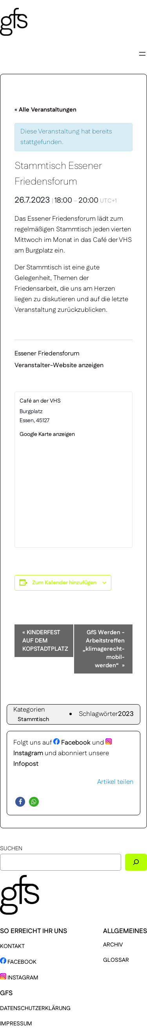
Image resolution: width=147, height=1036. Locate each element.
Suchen (11, 849)
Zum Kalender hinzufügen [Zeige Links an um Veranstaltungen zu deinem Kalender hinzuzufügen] (64, 583)
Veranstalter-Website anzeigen (59, 365)
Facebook (72, 742)
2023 (126, 714)
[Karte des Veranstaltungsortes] (73, 492)
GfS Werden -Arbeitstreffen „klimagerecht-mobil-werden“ (104, 649)
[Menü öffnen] (142, 54)
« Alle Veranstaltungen (45, 110)
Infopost (25, 764)
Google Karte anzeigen (47, 434)
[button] (20, 802)
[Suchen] (136, 862)
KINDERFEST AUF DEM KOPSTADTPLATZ (45, 640)
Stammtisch (33, 719)
